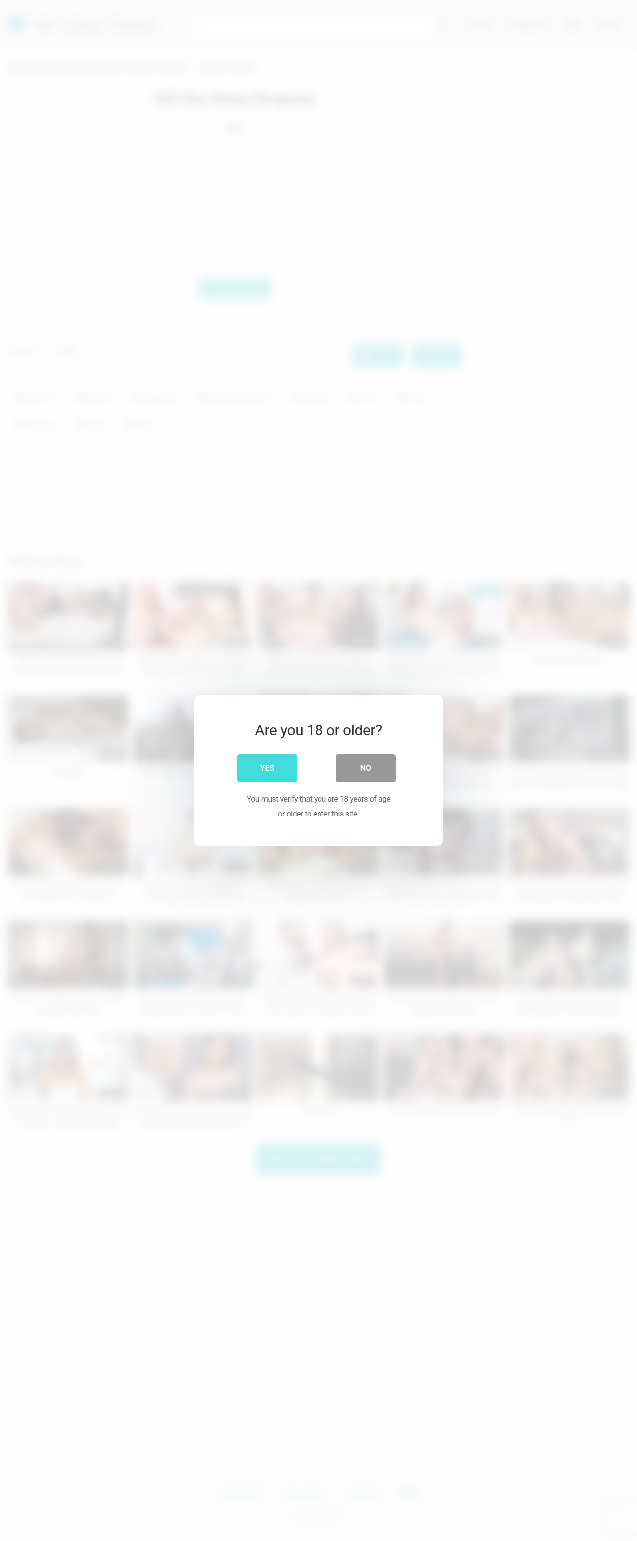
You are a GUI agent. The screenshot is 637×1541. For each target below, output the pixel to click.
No (365, 768)
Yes (267, 768)
